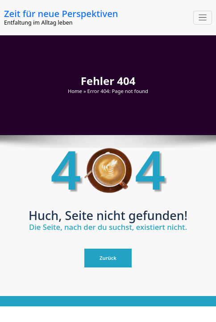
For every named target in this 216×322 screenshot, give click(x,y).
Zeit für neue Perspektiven (61, 13)
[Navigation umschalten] (202, 18)
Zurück (108, 257)
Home (75, 91)
